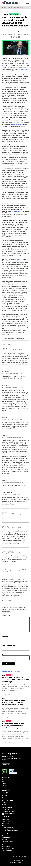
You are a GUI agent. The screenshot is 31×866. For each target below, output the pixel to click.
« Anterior (5, 570)
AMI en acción (5, 823)
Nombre (5, 636)
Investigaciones (6, 787)
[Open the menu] (27, 3)
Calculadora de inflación (8, 811)
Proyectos (5, 844)
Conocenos (5, 836)
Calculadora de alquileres (8, 813)
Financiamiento (6, 846)
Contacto (6, 764)
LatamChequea (6, 802)
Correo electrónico (10, 645)
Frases (5, 14)
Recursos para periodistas (9, 829)
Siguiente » (25, 570)
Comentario (7, 616)
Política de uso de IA (7, 843)
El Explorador (5, 815)
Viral (3, 675)
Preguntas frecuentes (8, 850)
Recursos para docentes (8, 827)
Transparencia (6, 837)
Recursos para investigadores (10, 830)
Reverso (4, 804)
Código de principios (7, 841)
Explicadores (5, 785)
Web (3, 654)
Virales (4, 781)
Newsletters (5, 794)
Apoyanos (5, 795)
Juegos (4, 825)
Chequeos (5, 780)
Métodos (4, 839)
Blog (3, 797)
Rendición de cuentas (8, 848)
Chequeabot (5, 816)
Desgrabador (5, 809)
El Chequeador (6, 821)
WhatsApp (5, 792)
